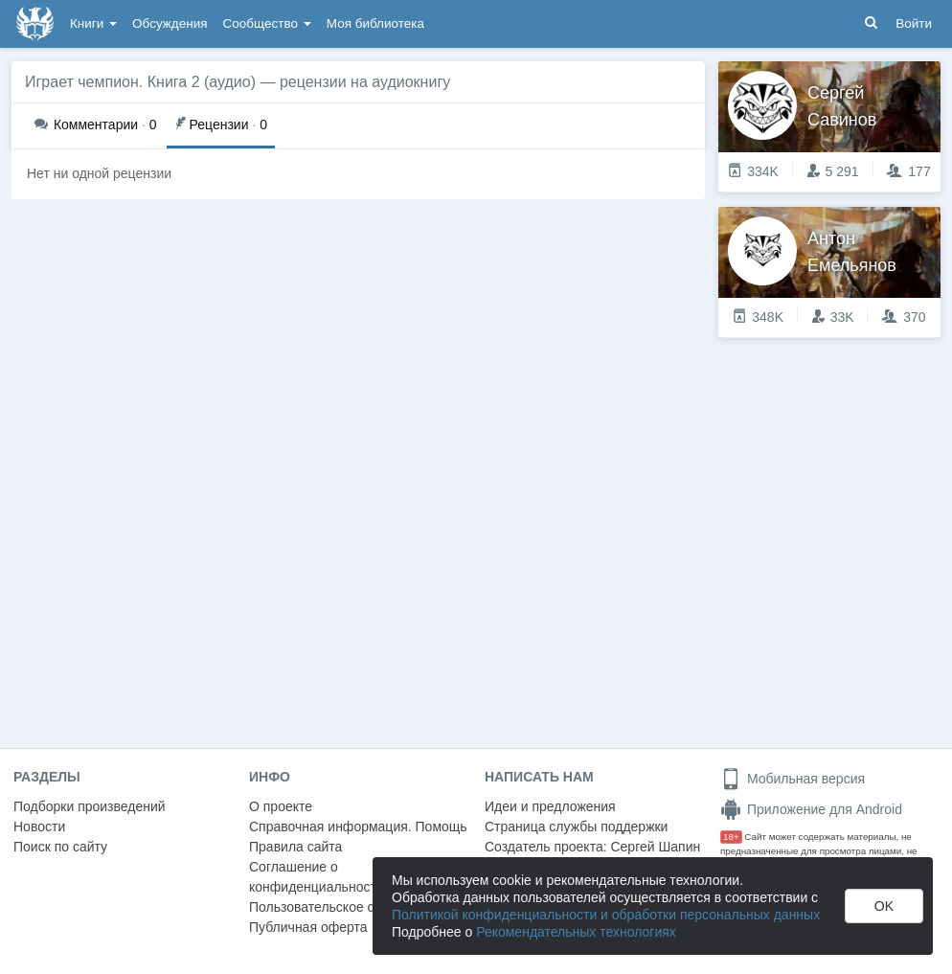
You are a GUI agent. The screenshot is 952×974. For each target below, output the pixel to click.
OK (884, 906)
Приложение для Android (811, 809)
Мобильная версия (792, 778)
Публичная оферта (308, 927)
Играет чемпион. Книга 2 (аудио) (140, 82)
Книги (93, 23)
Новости (39, 826)
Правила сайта (295, 846)
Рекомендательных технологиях (576, 932)
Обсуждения (169, 23)
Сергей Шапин (655, 846)
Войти (913, 23)
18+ (731, 836)
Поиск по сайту (60, 846)
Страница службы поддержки (576, 826)
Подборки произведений (89, 806)
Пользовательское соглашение (345, 907)
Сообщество (267, 23)
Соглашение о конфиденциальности (316, 877)
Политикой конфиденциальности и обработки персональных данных (606, 914)
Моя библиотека (375, 23)
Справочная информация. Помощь (358, 826)
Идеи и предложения (550, 806)
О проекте (280, 806)
